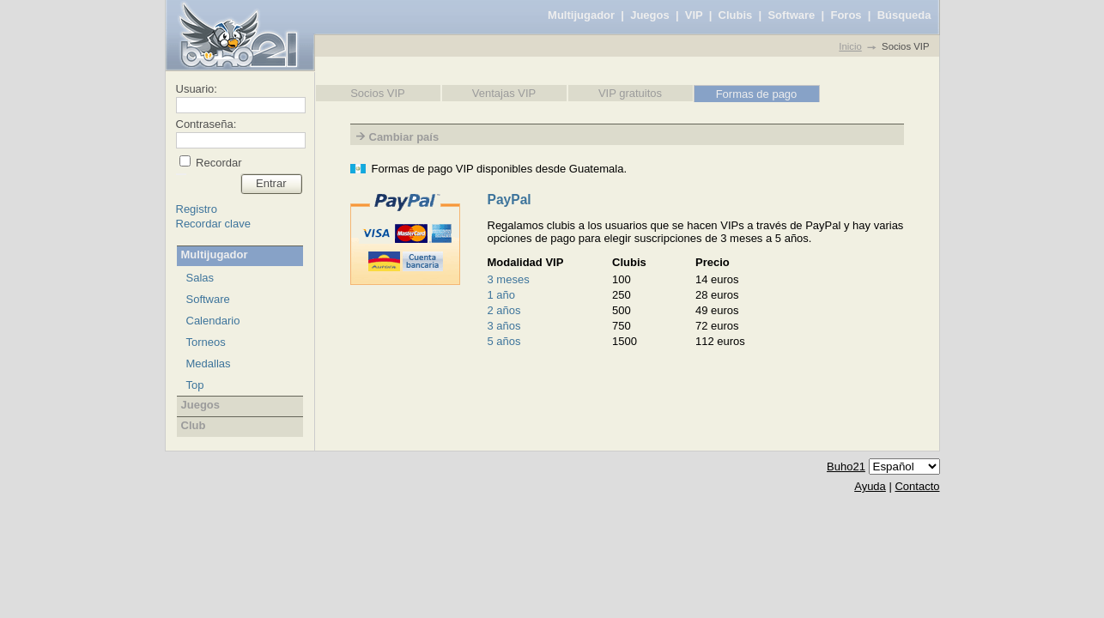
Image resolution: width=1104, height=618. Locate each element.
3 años (504, 325)
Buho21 (846, 466)
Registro (196, 209)
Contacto (917, 486)
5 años (504, 341)
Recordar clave (213, 223)
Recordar (217, 162)
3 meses (509, 279)
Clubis (736, 15)
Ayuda (870, 486)
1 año (502, 294)
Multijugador (581, 15)
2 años (504, 310)
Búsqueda (904, 15)
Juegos (650, 15)
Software (791, 15)
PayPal (509, 199)
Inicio (850, 46)
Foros (845, 15)
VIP (694, 15)
